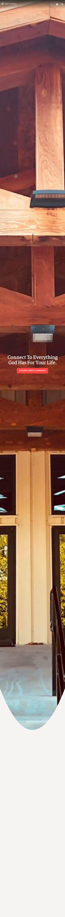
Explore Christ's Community (32, 370)
